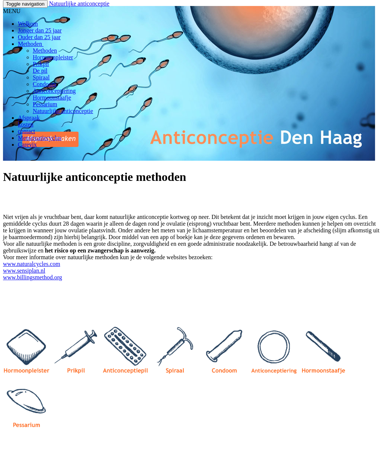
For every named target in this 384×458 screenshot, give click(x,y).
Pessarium (45, 104)
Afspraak (29, 117)
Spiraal (41, 77)
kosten (25, 124)
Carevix (27, 144)
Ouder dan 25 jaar (39, 37)
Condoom (44, 84)
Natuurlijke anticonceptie (79, 3)
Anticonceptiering (54, 91)
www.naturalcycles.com (31, 264)
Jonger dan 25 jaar (40, 30)
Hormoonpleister (53, 57)
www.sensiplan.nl (24, 270)
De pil (40, 71)
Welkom (28, 24)
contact (26, 131)
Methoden (31, 44)
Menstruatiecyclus (39, 138)
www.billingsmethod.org (32, 277)
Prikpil (41, 64)
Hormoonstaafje (52, 97)
